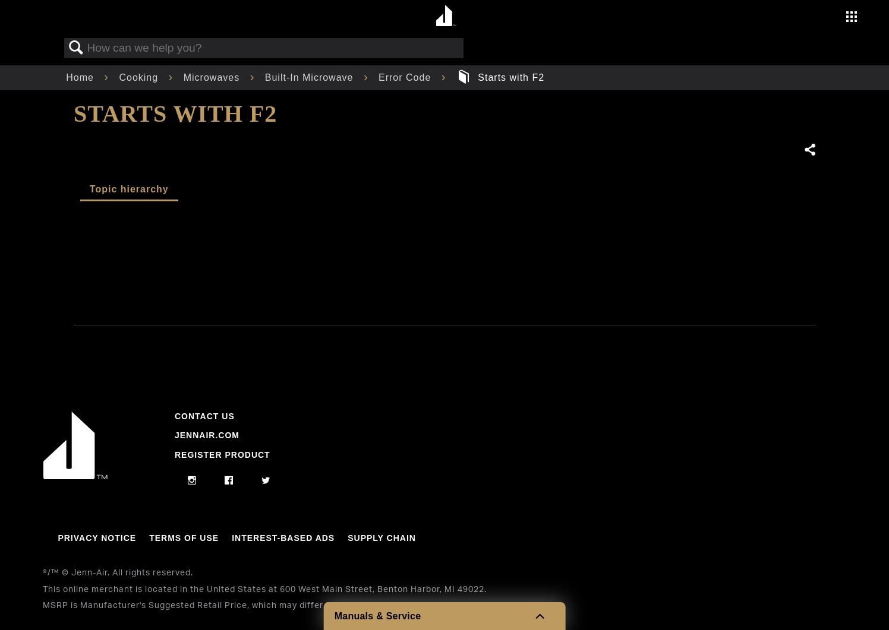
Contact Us (205, 416)
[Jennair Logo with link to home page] (75, 476)
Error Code (406, 77)
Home (81, 77)
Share (809, 150)
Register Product (222, 455)
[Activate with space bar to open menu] (852, 18)
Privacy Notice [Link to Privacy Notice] (97, 538)
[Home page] (446, 16)
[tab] (129, 190)
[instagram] (192, 480)
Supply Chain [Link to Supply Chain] (382, 538)
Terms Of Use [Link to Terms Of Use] (184, 538)
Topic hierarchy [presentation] (129, 189)
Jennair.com (207, 435)
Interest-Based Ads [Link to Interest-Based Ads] (283, 538)
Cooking (140, 77)
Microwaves (213, 77)
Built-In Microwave (311, 77)
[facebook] (229, 480)
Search (76, 48)
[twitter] (266, 480)
